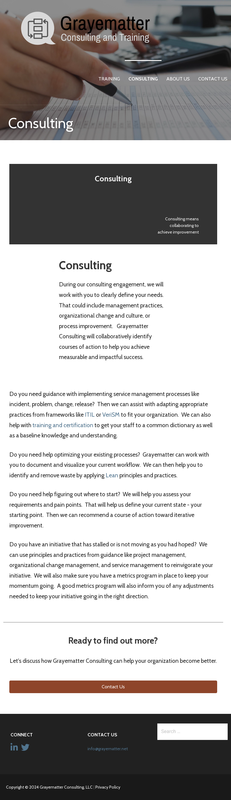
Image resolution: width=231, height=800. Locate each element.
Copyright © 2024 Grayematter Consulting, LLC (49, 787)
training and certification (62, 425)
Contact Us (212, 79)
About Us (178, 79)
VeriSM (111, 414)
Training (109, 79)
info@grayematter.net (108, 748)
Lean (112, 475)
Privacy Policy (107, 787)
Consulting (143, 79)
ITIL (90, 414)
